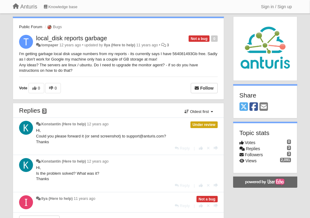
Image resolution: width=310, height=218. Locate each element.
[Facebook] (253, 107)
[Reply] (182, 148)
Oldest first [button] (198, 111)
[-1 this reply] (216, 148)
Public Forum (30, 27)
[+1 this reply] (201, 148)
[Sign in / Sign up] (276, 7)
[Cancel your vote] (208, 148)
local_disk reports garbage (71, 38)
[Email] (263, 107)
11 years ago (84, 199)
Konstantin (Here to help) (63, 124)
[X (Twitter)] (243, 107)
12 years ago (97, 124)
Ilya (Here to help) (119, 45)
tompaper (49, 45)
